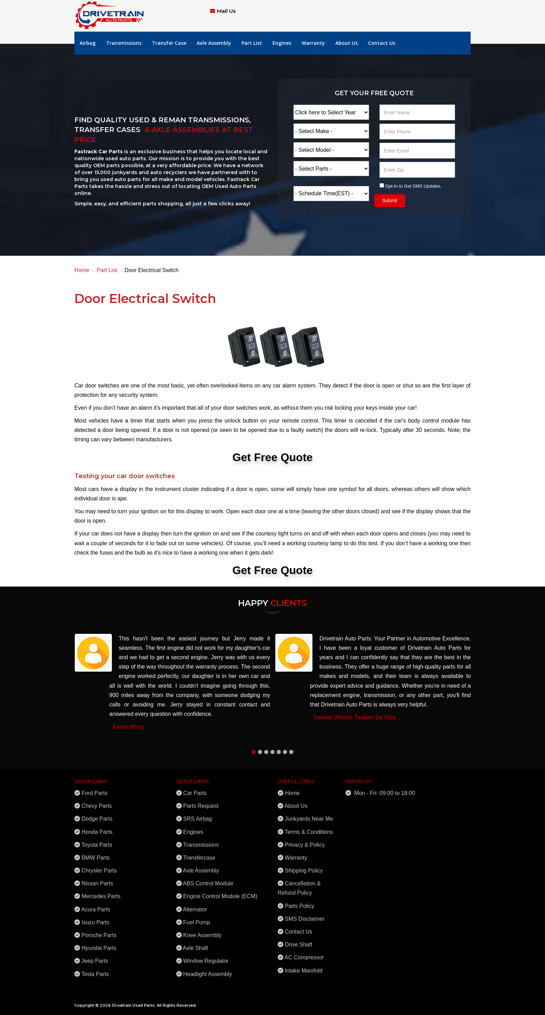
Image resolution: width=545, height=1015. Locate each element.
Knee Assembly (202, 931)
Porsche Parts (98, 931)
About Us (346, 43)
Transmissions (123, 43)
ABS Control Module (208, 880)
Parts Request (200, 802)
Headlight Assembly (207, 970)
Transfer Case (169, 43)
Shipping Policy (304, 866)
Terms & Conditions (309, 828)
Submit (390, 200)
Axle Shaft (195, 944)
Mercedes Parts (100, 892)
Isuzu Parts (95, 918)
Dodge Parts (96, 815)
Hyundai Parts (98, 944)
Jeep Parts (94, 957)
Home (81, 270)
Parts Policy (299, 902)
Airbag (88, 43)
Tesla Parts (95, 970)
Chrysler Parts (98, 866)
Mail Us (226, 11)
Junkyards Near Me (309, 815)
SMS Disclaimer (304, 915)
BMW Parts (95, 854)
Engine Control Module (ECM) (220, 892)
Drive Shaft (298, 941)
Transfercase (199, 854)
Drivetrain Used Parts (133, 1005)
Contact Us (381, 43)
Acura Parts (96, 905)
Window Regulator (206, 957)
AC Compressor (304, 954)
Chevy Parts (96, 802)
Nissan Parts (97, 880)
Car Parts (195, 789)
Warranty (313, 43)
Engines (281, 43)
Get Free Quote (272, 457)
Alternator (195, 905)
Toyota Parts (96, 841)
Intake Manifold (304, 966)
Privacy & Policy (305, 841)
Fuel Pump (196, 918)
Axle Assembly (214, 43)
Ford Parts (94, 789)
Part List (252, 43)
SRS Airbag (197, 815)
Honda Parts (96, 828)
